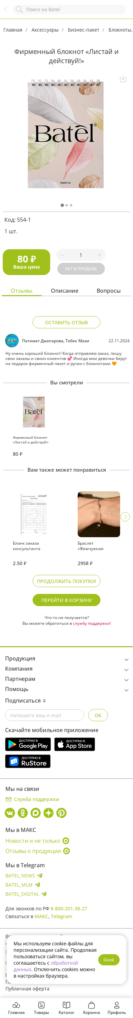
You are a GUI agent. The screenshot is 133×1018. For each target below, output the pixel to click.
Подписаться (25, 700)
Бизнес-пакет (83, 29)
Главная (12, 29)
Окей (108, 960)
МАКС (41, 916)
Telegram (61, 916)
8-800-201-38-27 (69, 908)
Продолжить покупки (66, 581)
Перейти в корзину (66, 600)
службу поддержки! (92, 623)
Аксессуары (45, 29)
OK (98, 715)
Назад (9, 12)
